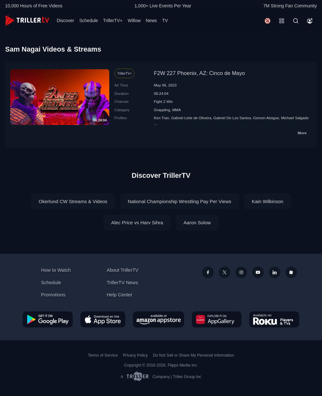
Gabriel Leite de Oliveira (191, 118)
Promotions (53, 294)
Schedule (88, 20)
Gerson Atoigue (266, 118)
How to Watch (56, 270)
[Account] (310, 21)
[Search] (296, 21)
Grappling (162, 110)
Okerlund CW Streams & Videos (73, 201)
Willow (134, 20)
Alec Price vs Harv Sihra (137, 222)
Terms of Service (103, 355)
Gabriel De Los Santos (232, 118)
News (151, 20)
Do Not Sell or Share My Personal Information (193, 355)
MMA (176, 110)
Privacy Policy (135, 355)
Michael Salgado (295, 118)
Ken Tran (161, 118)
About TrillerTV (122, 270)
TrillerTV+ (113, 20)
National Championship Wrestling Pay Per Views (179, 201)
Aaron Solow (197, 222)
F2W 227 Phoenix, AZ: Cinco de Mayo (199, 73)
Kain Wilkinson (267, 201)
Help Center (119, 294)
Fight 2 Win (163, 101)
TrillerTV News (122, 282)
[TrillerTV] (27, 21)
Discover (65, 20)
